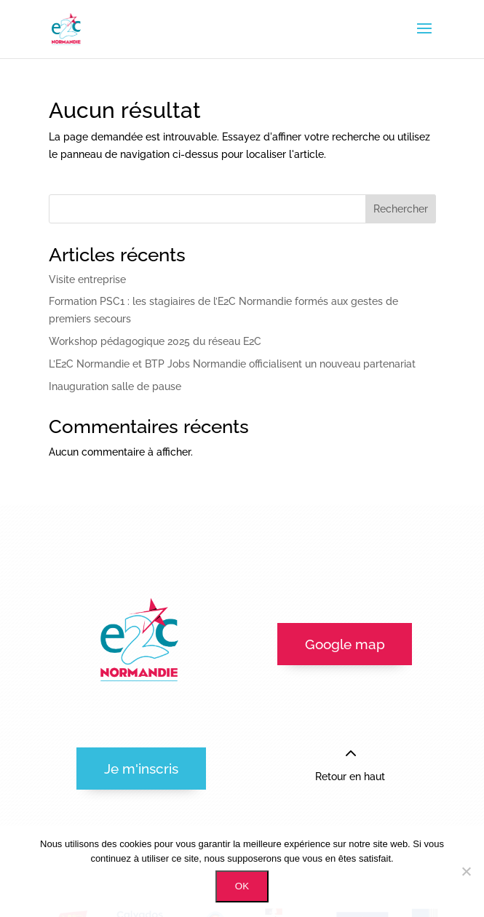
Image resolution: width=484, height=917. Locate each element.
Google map (345, 644)
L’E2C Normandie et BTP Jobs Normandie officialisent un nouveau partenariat (232, 364)
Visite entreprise (87, 279)
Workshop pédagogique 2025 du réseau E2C (155, 341)
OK (242, 886)
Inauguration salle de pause (115, 386)
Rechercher (400, 209)
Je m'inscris (141, 769)
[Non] (466, 871)
